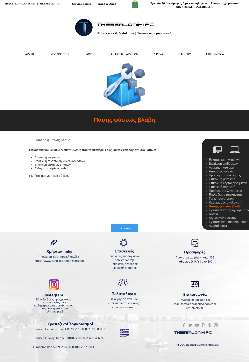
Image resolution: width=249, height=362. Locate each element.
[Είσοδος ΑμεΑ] (107, 3)
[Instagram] (215, 325)
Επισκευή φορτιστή (222, 187)
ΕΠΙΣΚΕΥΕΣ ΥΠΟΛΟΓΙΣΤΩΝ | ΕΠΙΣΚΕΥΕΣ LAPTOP (32, 3)
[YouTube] (196, 325)
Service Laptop (124, 260)
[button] (135, 4)
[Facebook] (183, 325)
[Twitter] (190, 325)
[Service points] (81, 3)
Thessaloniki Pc (125, 24)
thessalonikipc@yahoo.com (198, 304)
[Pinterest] (203, 325)
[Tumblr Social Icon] (209, 325)
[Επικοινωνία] (124, 228)
